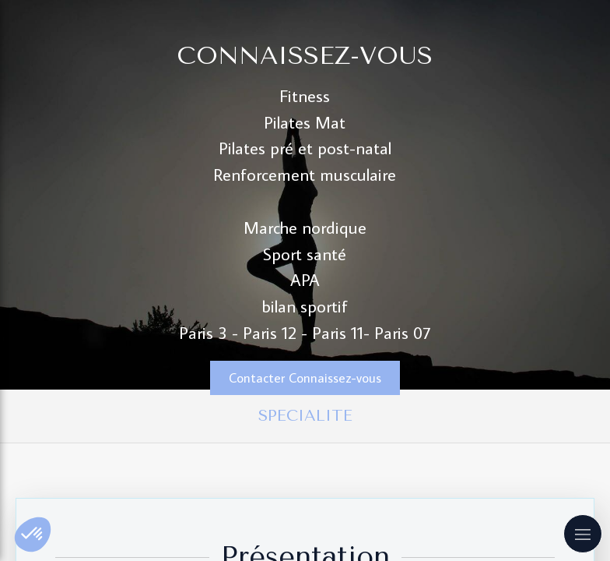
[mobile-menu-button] (582, 533)
